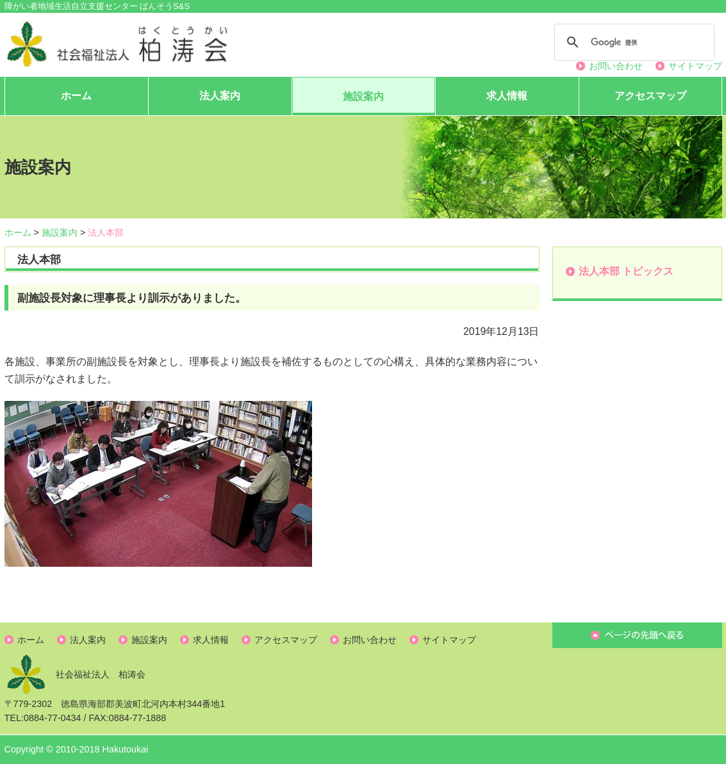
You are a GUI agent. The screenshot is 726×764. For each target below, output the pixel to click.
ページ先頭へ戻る (637, 635)
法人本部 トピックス (626, 271)
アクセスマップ (650, 95)
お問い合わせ (616, 65)
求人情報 (506, 95)
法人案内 (219, 95)
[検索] (632, 42)
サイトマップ (695, 65)
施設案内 (363, 96)
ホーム (76, 95)
